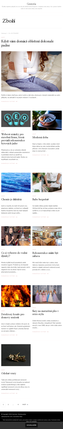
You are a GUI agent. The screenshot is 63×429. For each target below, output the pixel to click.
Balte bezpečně (40, 199)
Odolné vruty (8, 373)
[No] (61, 423)
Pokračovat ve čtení (9, 101)
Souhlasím (31, 425)
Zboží (3, 37)
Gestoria (31, 4)
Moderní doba (40, 137)
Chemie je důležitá (11, 199)
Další (25, 404)
